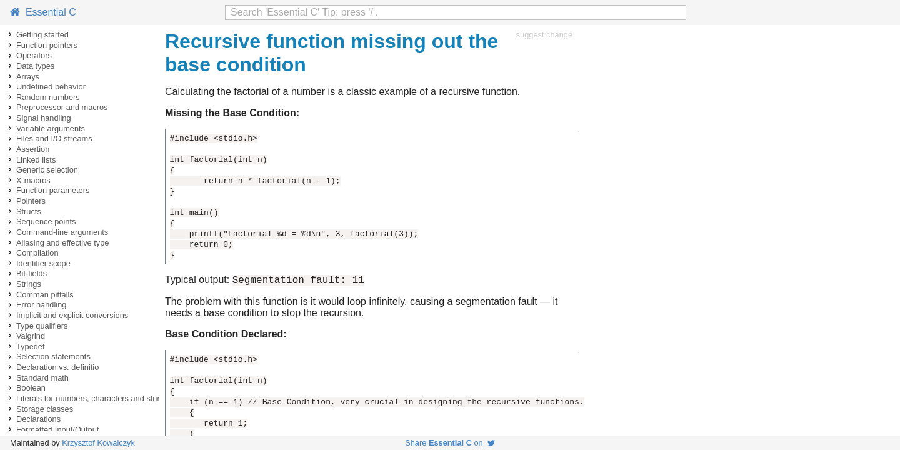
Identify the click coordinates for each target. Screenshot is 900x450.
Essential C (43, 12)
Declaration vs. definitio (57, 367)
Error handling (41, 304)
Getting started (42, 34)
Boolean (31, 387)
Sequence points (46, 221)
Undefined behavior (51, 86)
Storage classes (44, 409)
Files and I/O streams (54, 138)
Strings (28, 284)
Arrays (27, 76)
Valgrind (30, 336)
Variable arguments (50, 128)
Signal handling (43, 117)
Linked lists (36, 159)
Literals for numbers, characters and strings (93, 398)
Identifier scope (43, 263)
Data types (35, 66)
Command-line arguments (62, 232)
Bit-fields (31, 273)
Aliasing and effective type (62, 243)
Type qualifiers (42, 326)
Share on (450, 443)
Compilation (37, 253)
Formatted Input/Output (57, 429)
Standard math (42, 377)
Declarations (38, 419)
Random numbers (48, 97)
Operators (34, 55)
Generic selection (47, 169)
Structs (28, 211)
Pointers (31, 201)
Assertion (32, 149)
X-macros (33, 180)
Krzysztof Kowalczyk (98, 443)
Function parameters (52, 190)
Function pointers (47, 45)
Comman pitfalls (45, 294)
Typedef (30, 346)
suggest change (544, 34)
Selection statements (53, 356)
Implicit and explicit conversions (72, 315)
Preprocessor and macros (62, 107)
